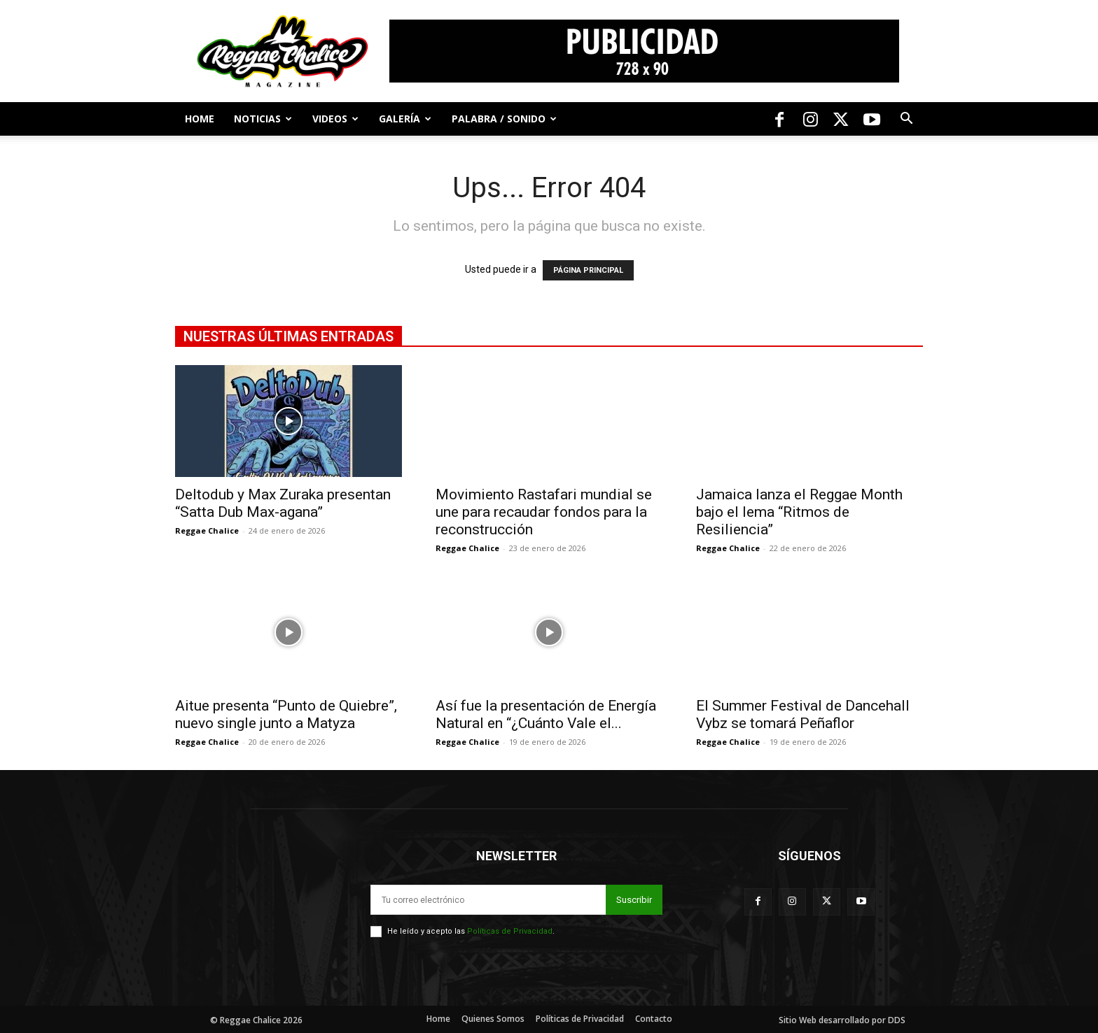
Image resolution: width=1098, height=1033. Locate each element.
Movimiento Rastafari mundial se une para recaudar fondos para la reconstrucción (544, 512)
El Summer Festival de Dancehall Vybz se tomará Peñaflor (803, 714)
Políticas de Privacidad (510, 931)
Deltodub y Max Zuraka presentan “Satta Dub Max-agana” (283, 503)
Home (199, 118)
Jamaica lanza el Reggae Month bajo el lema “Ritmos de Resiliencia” (799, 512)
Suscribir (634, 900)
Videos (335, 118)
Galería (405, 118)
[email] (488, 900)
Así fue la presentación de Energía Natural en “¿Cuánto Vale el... (546, 714)
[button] (906, 120)
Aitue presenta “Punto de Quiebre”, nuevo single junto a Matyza (286, 714)
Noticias (263, 118)
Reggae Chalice (207, 530)
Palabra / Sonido (504, 118)
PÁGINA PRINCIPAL (588, 270)
